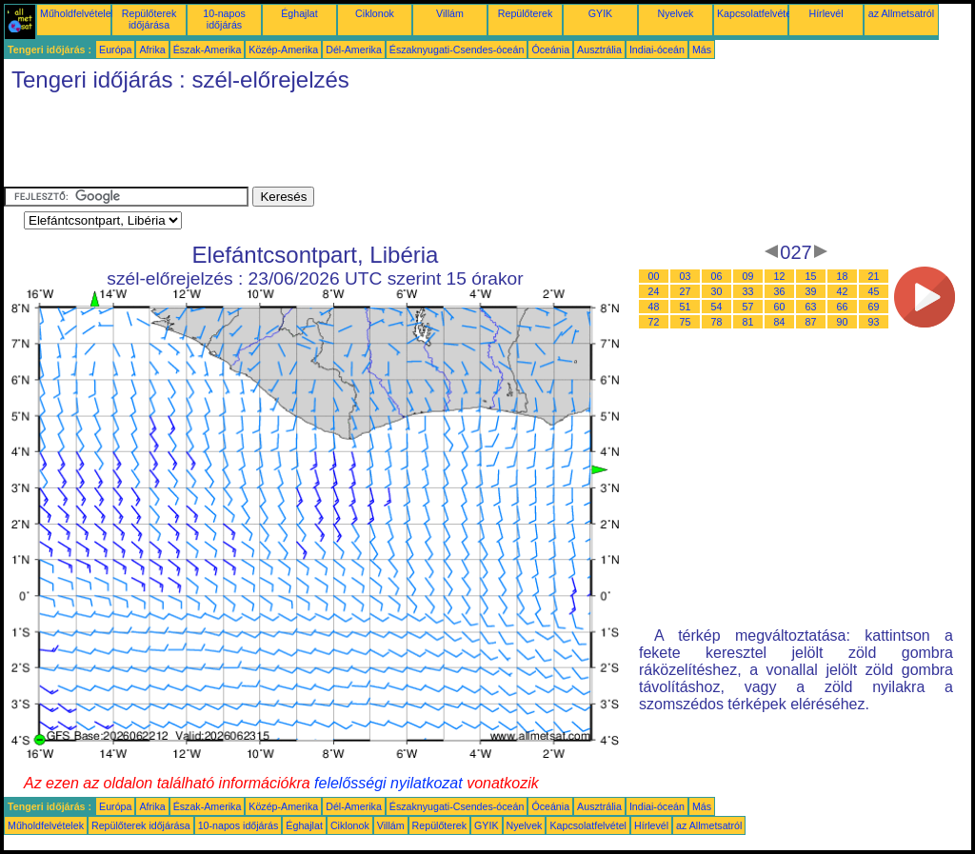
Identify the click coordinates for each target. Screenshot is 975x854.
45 (874, 291)
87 (811, 322)
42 (842, 291)
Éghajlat (299, 13)
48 (654, 306)
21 (874, 276)
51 (685, 306)
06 (717, 276)
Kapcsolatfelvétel (755, 13)
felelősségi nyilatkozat (388, 783)
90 (842, 322)
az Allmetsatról (901, 13)
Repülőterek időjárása (149, 19)
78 (717, 322)
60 (780, 306)
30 (717, 291)
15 (811, 276)
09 (748, 276)
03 (685, 276)
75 (685, 322)
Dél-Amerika (354, 49)
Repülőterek (525, 13)
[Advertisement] (350, 144)
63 (811, 306)
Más (701, 49)
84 (780, 322)
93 (874, 322)
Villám (450, 13)
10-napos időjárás (224, 19)
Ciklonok (374, 13)
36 (780, 291)
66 (842, 306)
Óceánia (550, 49)
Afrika (152, 49)
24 (654, 291)
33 (748, 291)
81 (748, 322)
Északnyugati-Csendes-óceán (457, 49)
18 (842, 276)
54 (717, 306)
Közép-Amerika (283, 49)
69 (874, 306)
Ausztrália (599, 49)
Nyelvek (676, 13)
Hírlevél (825, 13)
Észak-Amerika (207, 49)
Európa (115, 49)
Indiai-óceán (657, 49)
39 (811, 291)
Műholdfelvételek (78, 13)
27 (685, 291)
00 (654, 276)
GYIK (600, 13)
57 (748, 306)
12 (780, 276)
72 (654, 322)
